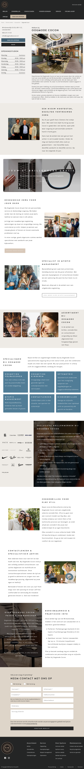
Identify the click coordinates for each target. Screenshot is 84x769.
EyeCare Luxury (70, 11)
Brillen (5, 11)
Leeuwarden (17, 22)
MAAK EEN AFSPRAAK (18, 16)
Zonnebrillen (15, 11)
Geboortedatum (49, 700)
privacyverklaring (31, 724)
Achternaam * (48, 689)
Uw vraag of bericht (18, 711)
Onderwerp (15, 706)
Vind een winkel (9, 22)
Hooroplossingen (45, 11)
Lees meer (42, 181)
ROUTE (13, 44)
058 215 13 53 (7, 33)
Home (2, 22)
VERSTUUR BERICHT (42, 728)
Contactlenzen (29, 11)
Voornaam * (15, 689)
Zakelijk (5, 16)
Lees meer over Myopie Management (59, 295)
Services (58, 11)
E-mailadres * (16, 695)
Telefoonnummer (49, 695)
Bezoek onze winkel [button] (15, 250)
